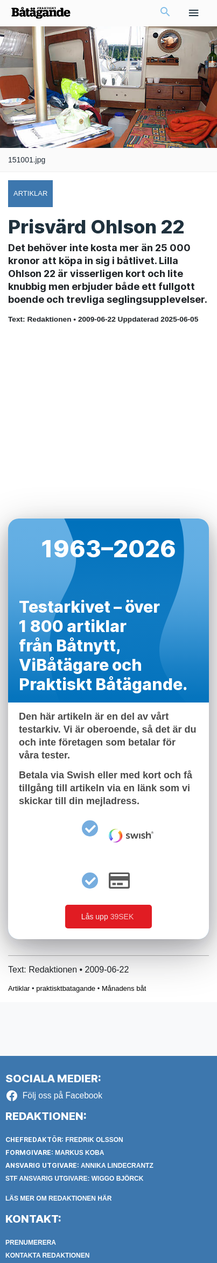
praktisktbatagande (65, 988)
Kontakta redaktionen (47, 1255)
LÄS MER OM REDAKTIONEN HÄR (58, 1198)
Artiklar (19, 988)
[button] (165, 13)
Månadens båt (124, 988)
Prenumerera (30, 1242)
